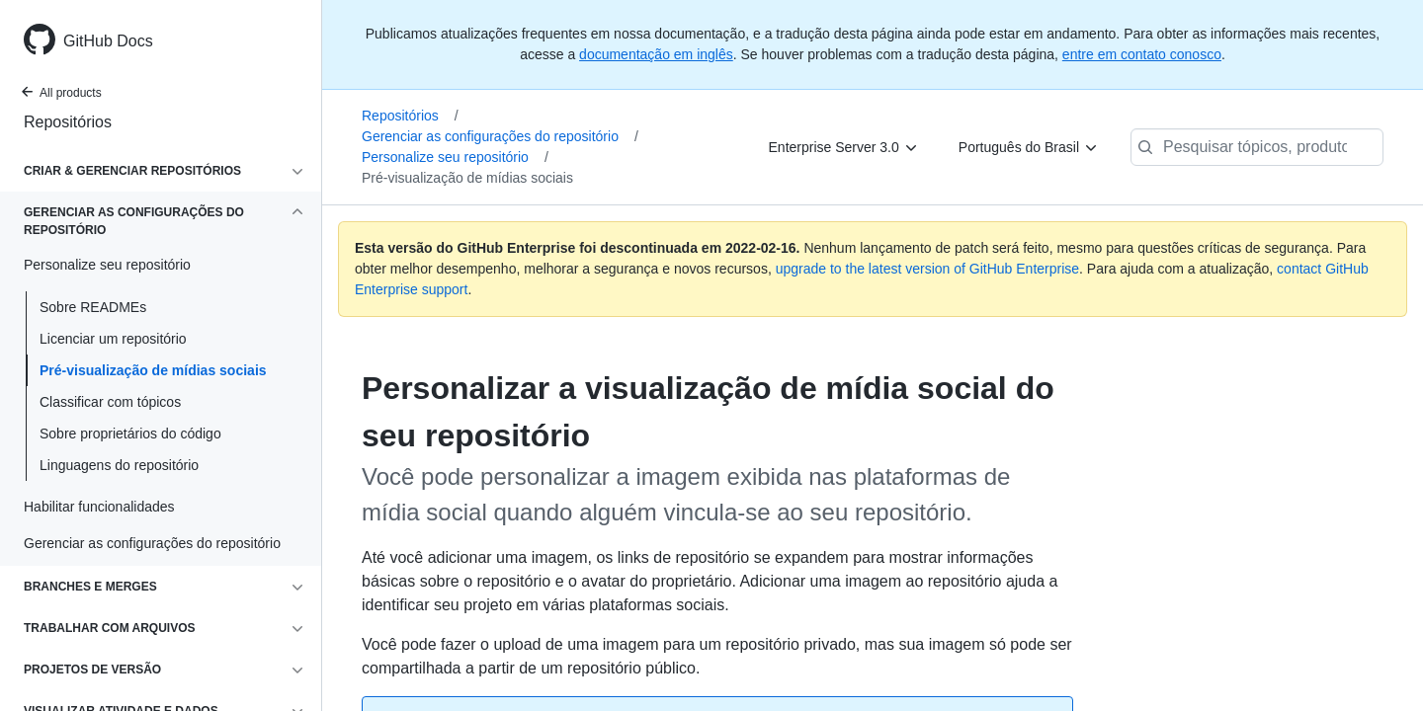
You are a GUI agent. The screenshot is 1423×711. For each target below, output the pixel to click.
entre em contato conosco (1141, 54)
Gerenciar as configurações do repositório (500, 136)
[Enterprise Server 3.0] (844, 147)
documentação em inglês (656, 54)
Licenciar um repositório (113, 339)
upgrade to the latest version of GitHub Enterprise (927, 268)
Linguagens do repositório (119, 465)
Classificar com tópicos (110, 402)
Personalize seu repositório (455, 157)
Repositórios (68, 122)
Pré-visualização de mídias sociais (153, 370)
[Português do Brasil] (1029, 147)
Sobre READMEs (93, 307)
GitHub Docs (108, 41)
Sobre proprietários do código (130, 433)
